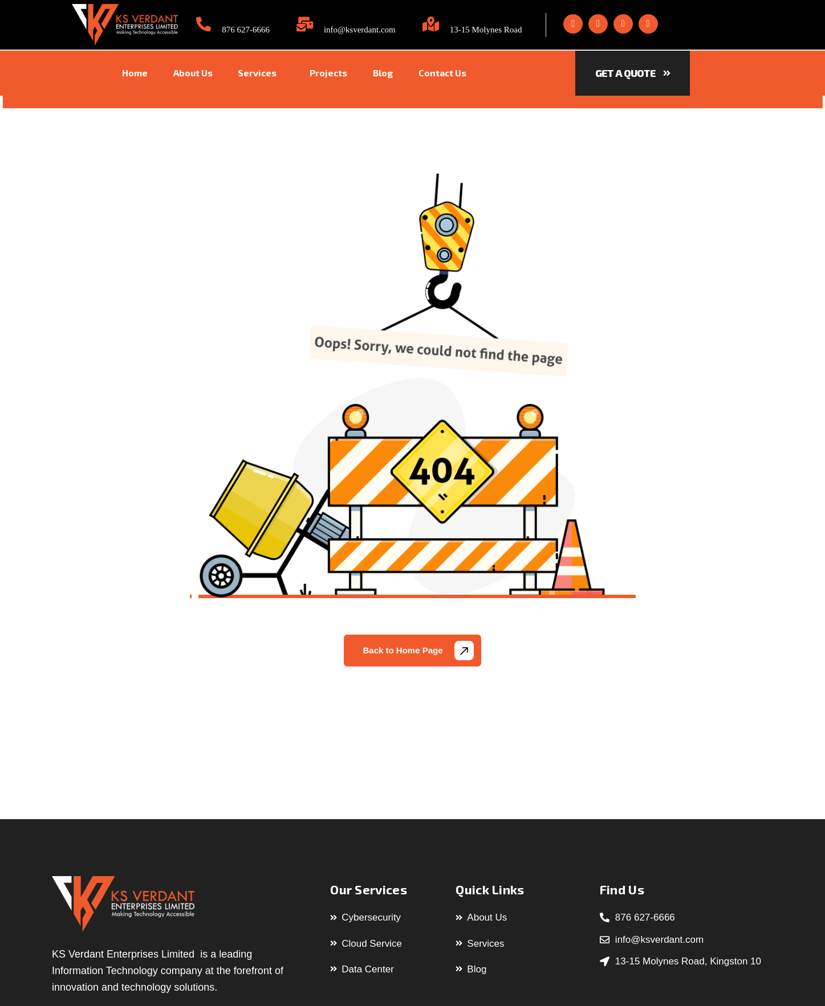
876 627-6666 (246, 29)
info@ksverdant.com (360, 29)
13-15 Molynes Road (486, 29)
